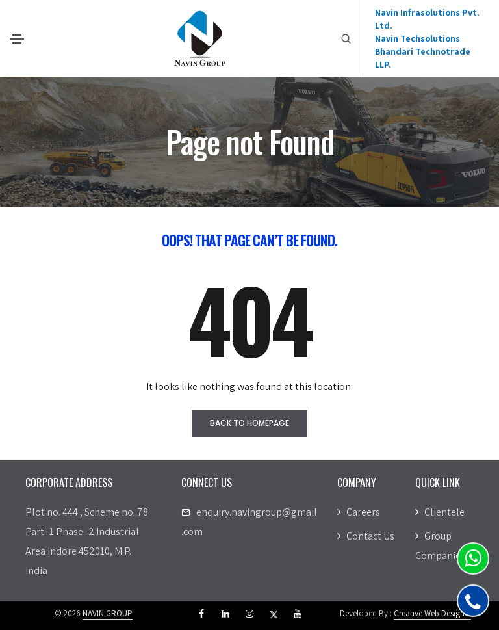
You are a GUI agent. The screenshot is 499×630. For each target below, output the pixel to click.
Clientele (440, 512)
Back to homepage (249, 422)
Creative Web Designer (432, 613)
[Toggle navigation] (17, 39)
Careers (358, 512)
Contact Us (365, 536)
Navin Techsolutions (417, 38)
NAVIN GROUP (108, 613)
